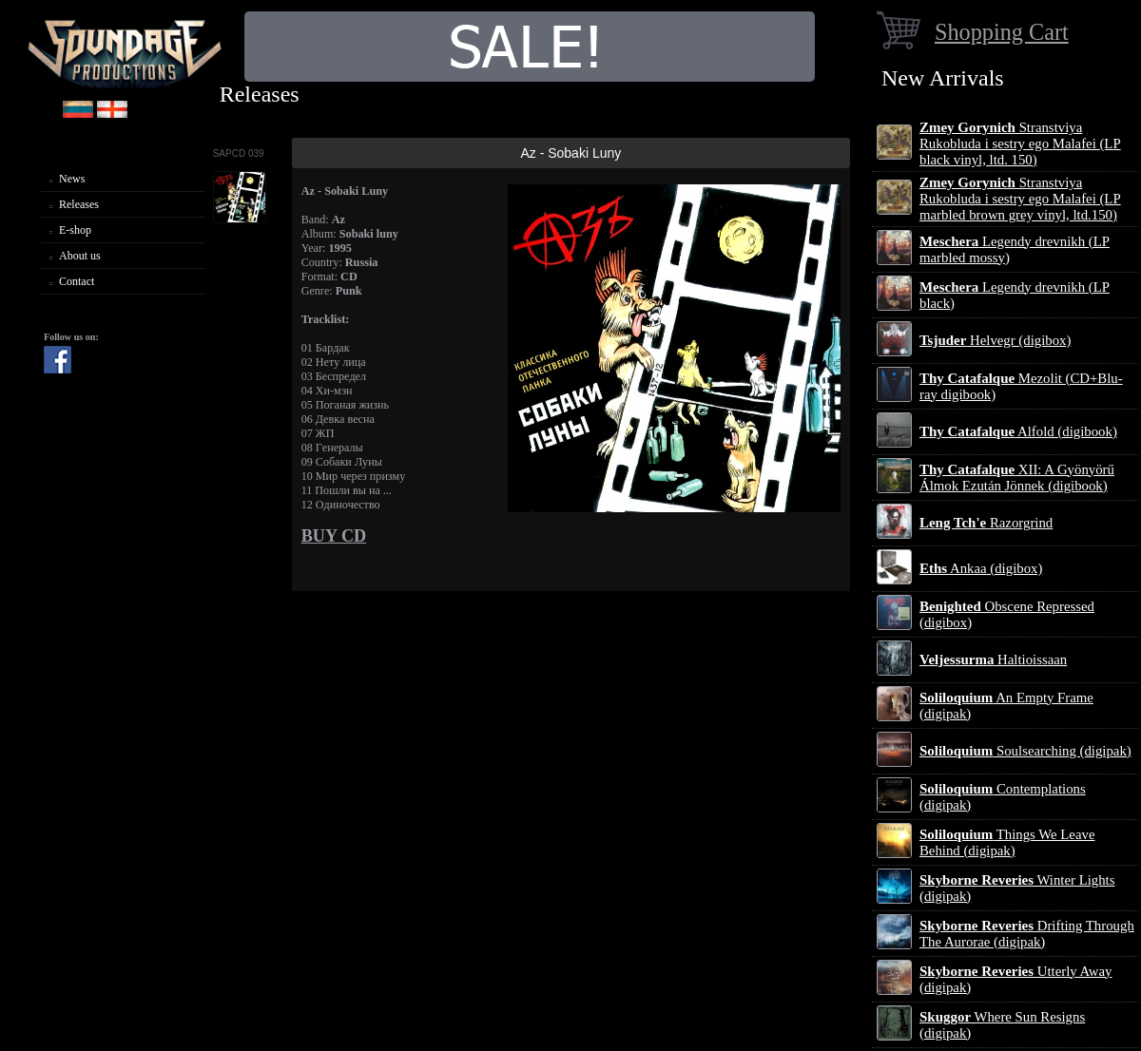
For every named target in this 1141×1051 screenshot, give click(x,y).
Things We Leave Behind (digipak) (1006, 842)
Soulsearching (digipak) (1025, 750)
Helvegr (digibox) (995, 340)
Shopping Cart (1002, 32)
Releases (79, 204)
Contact (76, 281)
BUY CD (333, 535)
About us (80, 255)
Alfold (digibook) (1018, 431)
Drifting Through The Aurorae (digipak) (1026, 933)
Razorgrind (986, 522)
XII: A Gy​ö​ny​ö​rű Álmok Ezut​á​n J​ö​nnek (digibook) (1016, 477)
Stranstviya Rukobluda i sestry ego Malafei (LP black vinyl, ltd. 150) (1020, 143)
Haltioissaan (993, 659)
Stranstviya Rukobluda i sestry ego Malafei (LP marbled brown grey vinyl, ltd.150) (1020, 198)
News (72, 178)
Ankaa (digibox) (980, 568)
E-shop (75, 230)
